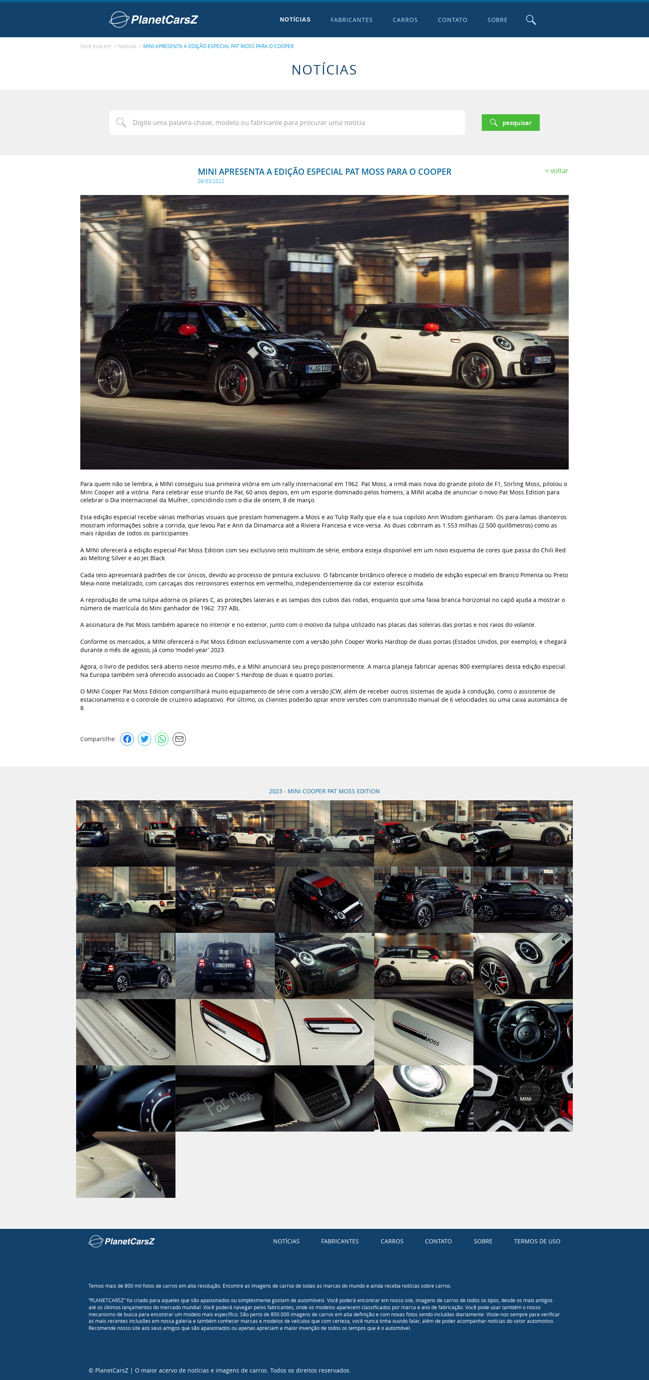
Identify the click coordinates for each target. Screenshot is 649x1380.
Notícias (294, 19)
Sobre (497, 20)
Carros (404, 20)
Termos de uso (537, 1241)
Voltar (559, 169)
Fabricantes (351, 20)
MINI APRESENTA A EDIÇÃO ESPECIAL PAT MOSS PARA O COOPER (218, 46)
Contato (452, 20)
